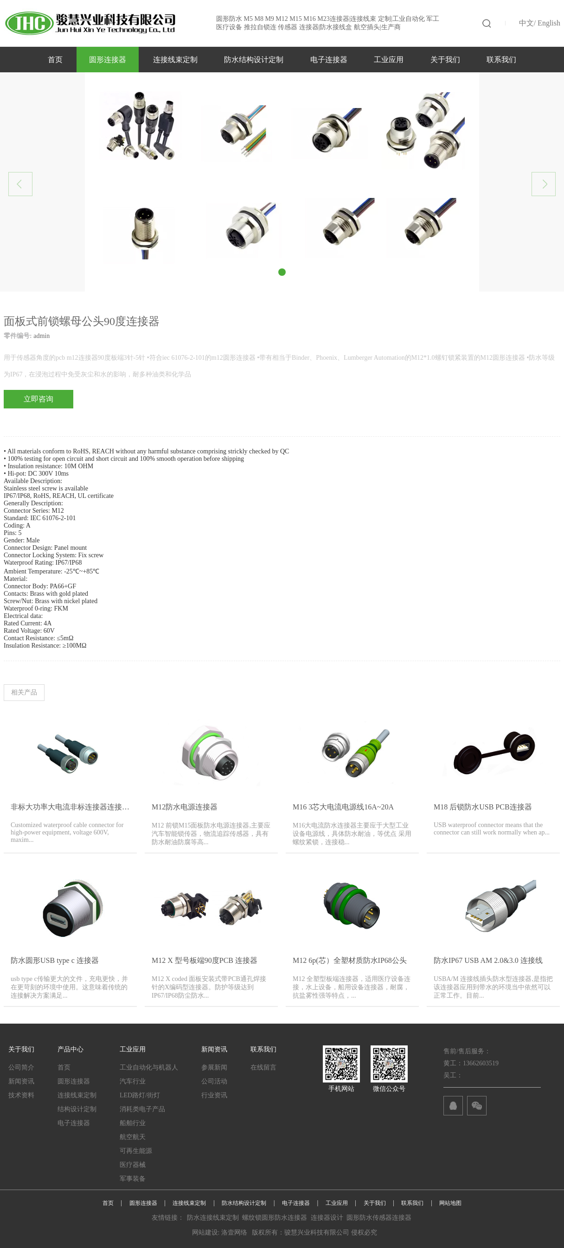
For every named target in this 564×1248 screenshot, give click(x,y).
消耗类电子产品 (142, 1109)
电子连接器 (328, 60)
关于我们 (445, 60)
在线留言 (263, 1067)
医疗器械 (133, 1164)
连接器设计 (327, 1217)
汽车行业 (133, 1081)
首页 (55, 60)
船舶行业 (133, 1123)
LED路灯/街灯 (140, 1095)
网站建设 (205, 1232)
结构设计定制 (77, 1109)
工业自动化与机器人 (149, 1067)
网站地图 (450, 1203)
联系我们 (501, 60)
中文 (526, 23)
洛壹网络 (234, 1232)
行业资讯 (214, 1095)
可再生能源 (136, 1150)
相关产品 (24, 692)
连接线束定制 (175, 60)
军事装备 (133, 1178)
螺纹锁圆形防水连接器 (274, 1217)
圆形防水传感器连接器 (378, 1217)
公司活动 (214, 1081)
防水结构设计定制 (253, 60)
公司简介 (21, 1067)
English (549, 23)
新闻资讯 (21, 1081)
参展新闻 (214, 1067)
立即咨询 (38, 399)
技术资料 (21, 1095)
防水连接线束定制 (213, 1217)
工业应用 (389, 60)
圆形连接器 (107, 60)
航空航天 (133, 1136)
